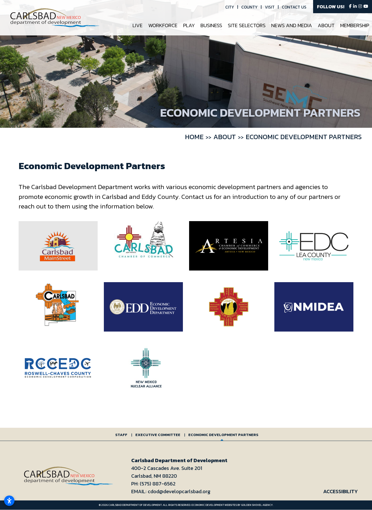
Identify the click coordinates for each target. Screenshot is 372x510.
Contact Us (294, 7)
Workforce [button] (162, 25)
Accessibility (340, 491)
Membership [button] (354, 25)
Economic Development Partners (223, 435)
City (229, 7)
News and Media (291, 25)
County (249, 7)
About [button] (326, 25)
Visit (270, 7)
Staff (121, 435)
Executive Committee (157, 435)
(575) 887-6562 (157, 484)
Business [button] (211, 25)
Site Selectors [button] (247, 25)
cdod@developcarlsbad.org (179, 491)
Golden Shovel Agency (257, 505)
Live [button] (138, 25)
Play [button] (189, 25)
